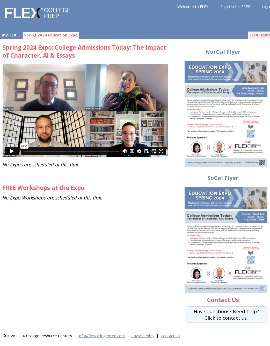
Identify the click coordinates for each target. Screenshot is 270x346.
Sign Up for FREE (235, 6)
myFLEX (9, 34)
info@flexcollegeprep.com (101, 335)
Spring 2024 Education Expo (51, 34)
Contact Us (170, 335)
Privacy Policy (142, 335)
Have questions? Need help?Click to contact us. (226, 314)
